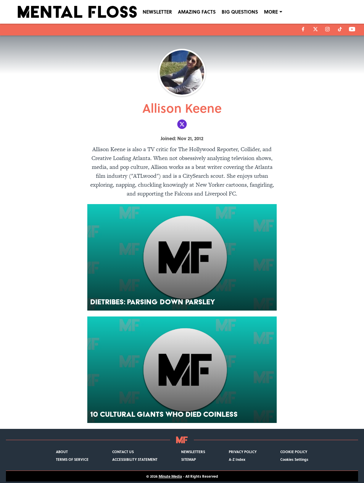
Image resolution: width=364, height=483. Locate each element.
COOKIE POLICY (293, 451)
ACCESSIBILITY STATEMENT (134, 459)
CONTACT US (123, 451)
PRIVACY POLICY (243, 451)
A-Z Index (237, 459)
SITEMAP (188, 459)
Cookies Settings (294, 459)
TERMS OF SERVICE (72, 459)
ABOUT (62, 451)
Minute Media (170, 476)
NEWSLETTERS (193, 451)
